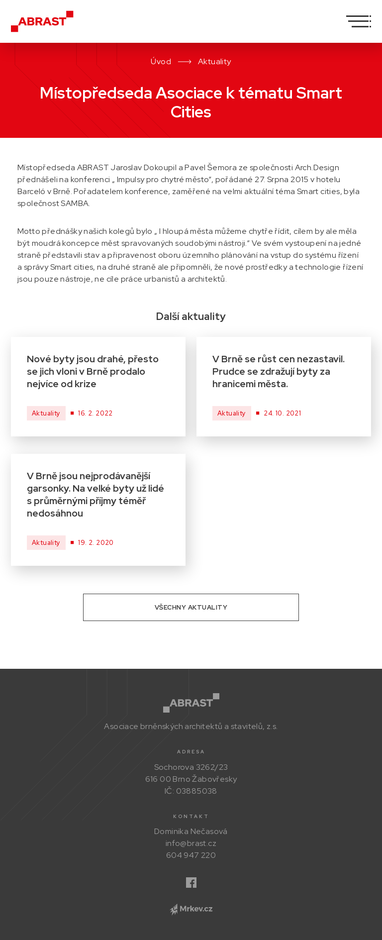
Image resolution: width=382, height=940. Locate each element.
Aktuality (214, 61)
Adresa (191, 751)
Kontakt (191, 816)
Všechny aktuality (191, 607)
